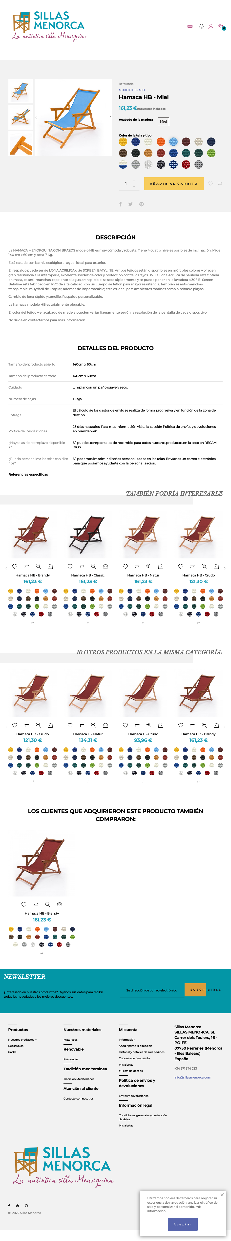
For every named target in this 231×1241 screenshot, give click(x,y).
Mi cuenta (128, 1041)
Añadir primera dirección (135, 1057)
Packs (12, 1063)
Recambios (15, 1057)
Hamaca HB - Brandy (33, 584)
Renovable (70, 1071)
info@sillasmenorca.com (192, 1089)
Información (127, 1051)
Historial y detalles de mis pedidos (141, 1063)
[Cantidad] (129, 193)
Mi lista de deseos (131, 1082)
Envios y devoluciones (133, 1107)
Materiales (70, 1051)
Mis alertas (126, 1076)
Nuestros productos (21, 1051)
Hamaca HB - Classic (88, 584)
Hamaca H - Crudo (143, 744)
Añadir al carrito (176, 193)
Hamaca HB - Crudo (198, 584)
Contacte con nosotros (78, 1110)
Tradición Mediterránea (78, 1090)
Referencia (126, 84)
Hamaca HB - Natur (143, 584)
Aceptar (183, 1224)
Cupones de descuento (134, 1070)
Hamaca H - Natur (88, 744)
